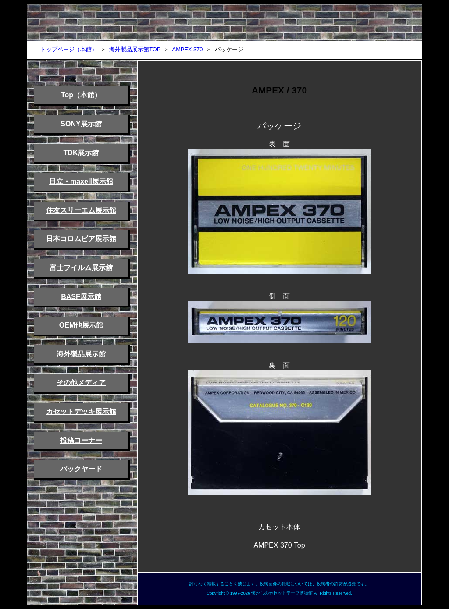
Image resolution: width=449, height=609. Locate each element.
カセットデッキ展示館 (81, 411)
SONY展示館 (81, 124)
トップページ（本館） (68, 49)
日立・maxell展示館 (81, 181)
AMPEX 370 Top (279, 545)
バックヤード (81, 469)
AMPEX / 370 (279, 90)
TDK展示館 (81, 153)
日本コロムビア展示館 (81, 238)
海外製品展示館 (81, 354)
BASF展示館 (81, 296)
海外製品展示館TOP (134, 49)
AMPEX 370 (187, 49)
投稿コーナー (81, 440)
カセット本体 (279, 527)
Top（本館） (81, 95)
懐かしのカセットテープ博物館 (282, 593)
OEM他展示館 (81, 325)
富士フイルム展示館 (81, 267)
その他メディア (81, 382)
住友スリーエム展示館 (81, 210)
